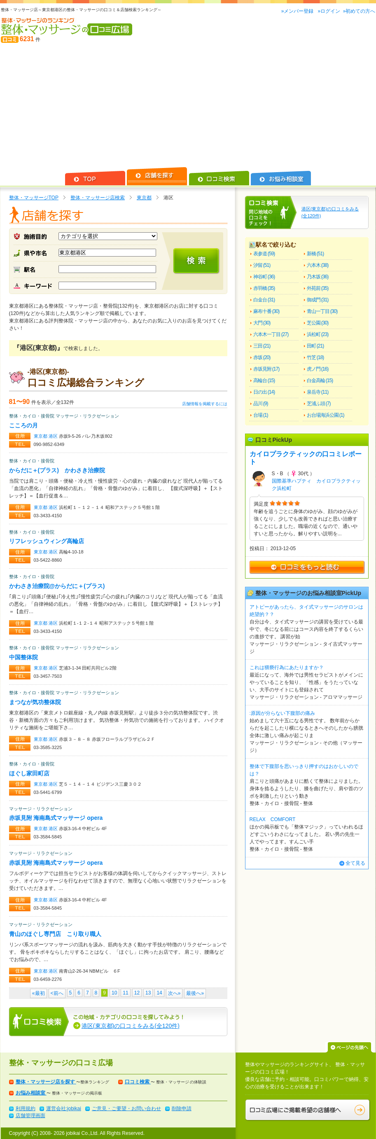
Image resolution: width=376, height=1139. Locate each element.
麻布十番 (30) (266, 311)
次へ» (174, 993)
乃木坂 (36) (318, 277)
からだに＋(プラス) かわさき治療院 (57, 470)
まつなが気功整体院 (35, 702)
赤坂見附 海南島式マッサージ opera (56, 818)
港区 (54, 436)
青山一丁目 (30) (322, 311)
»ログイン (329, 11)
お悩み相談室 (31, 1093)
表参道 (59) (264, 254)
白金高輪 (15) (320, 380)
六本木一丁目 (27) (271, 334)
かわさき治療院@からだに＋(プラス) (57, 586)
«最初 (38, 993)
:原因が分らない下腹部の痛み (282, 713)
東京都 (144, 198)
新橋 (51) (315, 254)
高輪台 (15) (264, 380)
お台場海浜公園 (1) (325, 415)
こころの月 (23, 425)
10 (114, 993)
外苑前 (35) (318, 288)
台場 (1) (260, 415)
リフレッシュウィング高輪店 (46, 541)
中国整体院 (23, 657)
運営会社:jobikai (63, 1108)
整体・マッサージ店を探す (46, 1082)
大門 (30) (262, 323)
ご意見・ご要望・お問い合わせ (126, 1108)
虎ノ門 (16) (318, 369)
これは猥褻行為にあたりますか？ (287, 667)
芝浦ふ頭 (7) (319, 403)
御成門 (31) (318, 300)
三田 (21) (262, 346)
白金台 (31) (264, 300)
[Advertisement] (188, 105)
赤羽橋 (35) (264, 288)
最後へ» (195, 993)
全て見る (355, 863)
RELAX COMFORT (273, 819)
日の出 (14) (264, 392)
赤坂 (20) (262, 357)
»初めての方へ (359, 11)
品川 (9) (260, 403)
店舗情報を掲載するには (204, 403)
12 (137, 993)
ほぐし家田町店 (29, 773)
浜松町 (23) (318, 334)
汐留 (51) (262, 265)
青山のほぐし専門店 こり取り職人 (55, 934)
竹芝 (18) (315, 357)
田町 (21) (315, 346)
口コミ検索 (138, 1082)
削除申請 (182, 1108)
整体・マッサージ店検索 (97, 198)
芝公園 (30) (318, 323)
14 (159, 993)
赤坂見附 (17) (266, 369)
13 (148, 993)
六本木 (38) (318, 265)
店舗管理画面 (30, 1115)
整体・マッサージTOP (33, 198)
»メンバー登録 (298, 11)
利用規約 (25, 1108)
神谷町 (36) (264, 277)
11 (125, 993)
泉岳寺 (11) (318, 392)
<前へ (57, 993)
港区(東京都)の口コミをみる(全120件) (131, 1025)
